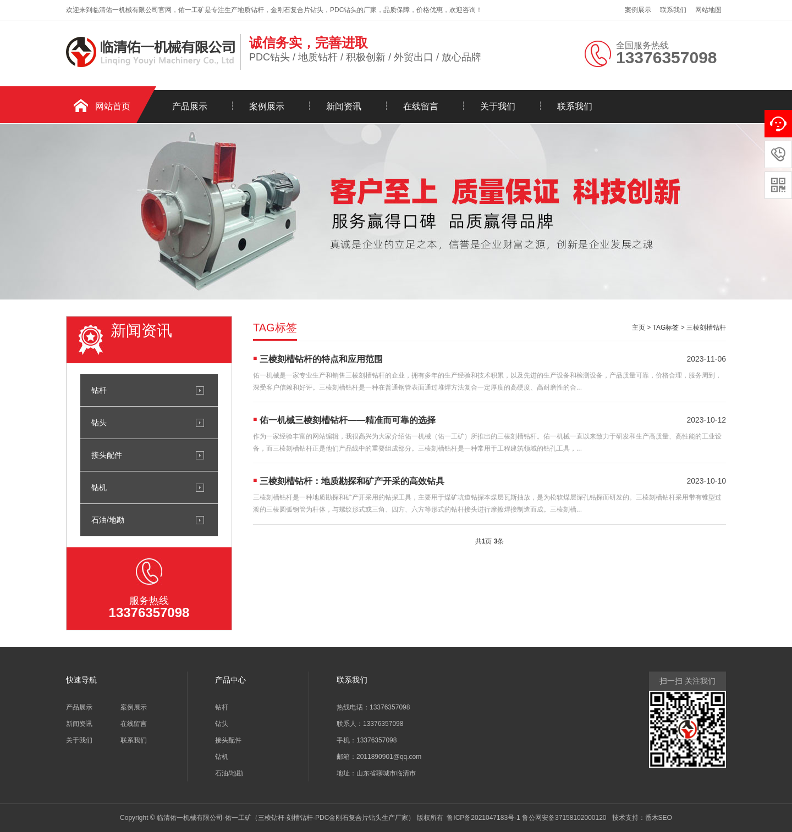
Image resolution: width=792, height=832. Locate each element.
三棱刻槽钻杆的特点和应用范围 (321, 359)
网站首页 (112, 106)
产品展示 (189, 106)
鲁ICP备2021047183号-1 (483, 818)
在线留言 (420, 106)
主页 (638, 327)
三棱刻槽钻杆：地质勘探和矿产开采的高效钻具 (352, 481)
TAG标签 (666, 327)
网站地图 (708, 10)
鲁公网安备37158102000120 (564, 818)
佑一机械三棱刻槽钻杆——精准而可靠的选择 (348, 420)
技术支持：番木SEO (642, 818)
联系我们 (673, 10)
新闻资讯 (343, 106)
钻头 (99, 422)
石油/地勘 (107, 519)
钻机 (99, 487)
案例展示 (638, 10)
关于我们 (497, 106)
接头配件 (106, 455)
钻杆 (99, 390)
